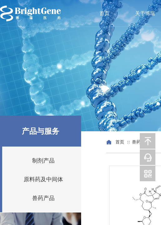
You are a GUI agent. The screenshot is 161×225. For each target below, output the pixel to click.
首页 (105, 13)
